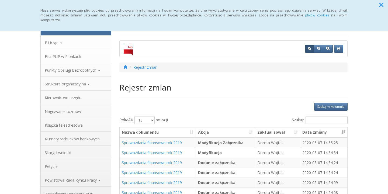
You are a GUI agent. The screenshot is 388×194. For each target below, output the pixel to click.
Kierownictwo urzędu (63, 97)
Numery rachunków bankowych (72, 138)
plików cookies (317, 15)
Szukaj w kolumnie (331, 106)
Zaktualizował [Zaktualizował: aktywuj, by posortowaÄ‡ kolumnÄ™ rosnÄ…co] (271, 132)
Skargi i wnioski (58, 152)
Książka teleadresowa (64, 125)
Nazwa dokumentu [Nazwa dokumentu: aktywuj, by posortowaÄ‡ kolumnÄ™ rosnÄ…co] (140, 132)
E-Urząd (53, 42)
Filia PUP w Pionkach (63, 56)
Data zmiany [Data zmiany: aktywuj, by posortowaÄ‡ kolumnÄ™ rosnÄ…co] (314, 132)
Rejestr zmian (145, 67)
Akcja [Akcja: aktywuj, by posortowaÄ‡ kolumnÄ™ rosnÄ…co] (203, 132)
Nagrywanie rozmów (63, 111)
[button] (381, 4)
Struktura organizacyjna (67, 83)
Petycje (51, 166)
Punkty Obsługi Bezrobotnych (72, 70)
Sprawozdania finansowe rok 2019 (152, 142)
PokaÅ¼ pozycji (143, 120)
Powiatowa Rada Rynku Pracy (73, 180)
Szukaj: (320, 120)
